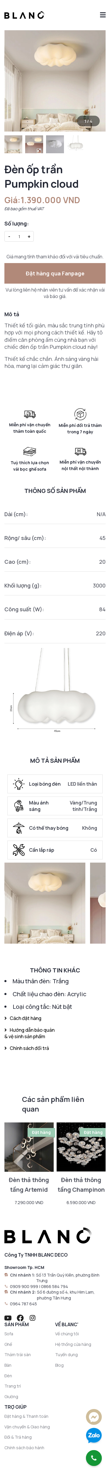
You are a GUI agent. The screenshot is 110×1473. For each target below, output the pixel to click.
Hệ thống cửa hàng (73, 1344)
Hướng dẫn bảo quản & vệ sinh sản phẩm (29, 1033)
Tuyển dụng (66, 1354)
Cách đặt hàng (22, 1018)
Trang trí (12, 1386)
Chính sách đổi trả (26, 1048)
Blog (59, 1365)
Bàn (7, 1365)
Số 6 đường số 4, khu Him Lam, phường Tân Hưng (66, 1295)
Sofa (8, 1333)
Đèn (8, 1375)
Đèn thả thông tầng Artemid (29, 1184)
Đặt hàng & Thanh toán (26, 1416)
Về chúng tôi (67, 1333)
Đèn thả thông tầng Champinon (81, 1184)
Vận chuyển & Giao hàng (27, 1427)
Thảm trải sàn (17, 1354)
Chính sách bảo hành (24, 1447)
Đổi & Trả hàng (18, 1437)
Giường (11, 1396)
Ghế (8, 1344)
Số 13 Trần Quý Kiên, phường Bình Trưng (67, 1278)
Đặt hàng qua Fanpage (55, 273)
